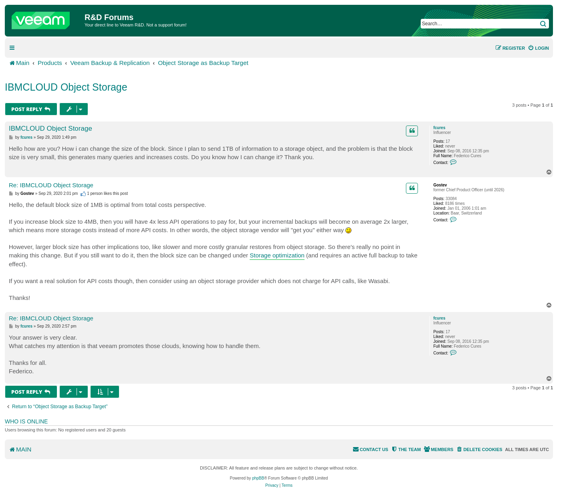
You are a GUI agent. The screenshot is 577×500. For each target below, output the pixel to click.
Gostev (440, 185)
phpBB (258, 478)
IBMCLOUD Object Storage (66, 87)
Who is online (26, 421)
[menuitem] (538, 48)
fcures (439, 128)
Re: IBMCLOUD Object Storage (51, 185)
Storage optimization (277, 255)
